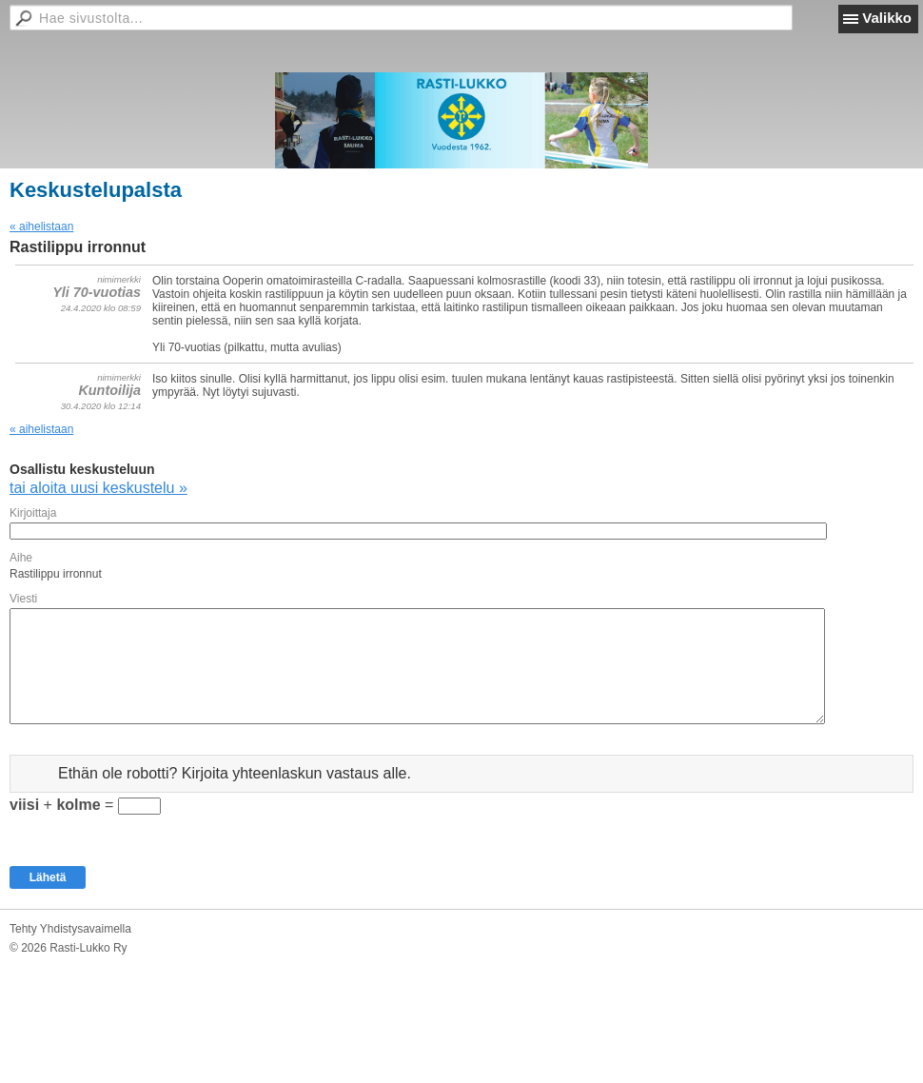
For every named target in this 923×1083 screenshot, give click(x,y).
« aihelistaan (41, 226)
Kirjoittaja (33, 513)
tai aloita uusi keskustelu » (98, 488)
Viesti (23, 598)
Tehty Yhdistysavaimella (70, 928)
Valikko (887, 18)
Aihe (21, 557)
